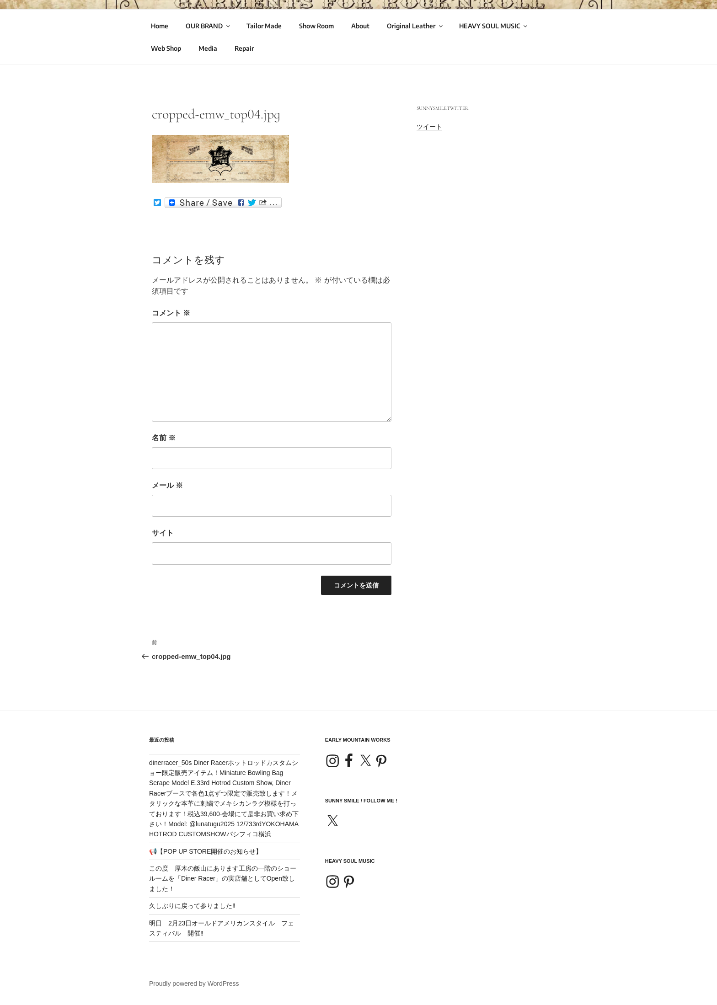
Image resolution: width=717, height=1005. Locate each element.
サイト (163, 533)
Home (159, 26)
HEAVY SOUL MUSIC (494, 26)
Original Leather (415, 26)
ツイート (429, 126)
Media (207, 48)
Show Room (316, 26)
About (360, 26)
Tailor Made (264, 26)
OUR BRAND (208, 26)
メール (167, 485)
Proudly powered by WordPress (194, 983)
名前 (164, 438)
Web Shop (166, 48)
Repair (244, 48)
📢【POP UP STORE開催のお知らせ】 (205, 851)
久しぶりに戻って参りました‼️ (192, 905)
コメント (171, 313)
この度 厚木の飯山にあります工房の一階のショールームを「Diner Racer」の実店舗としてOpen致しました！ (222, 879)
